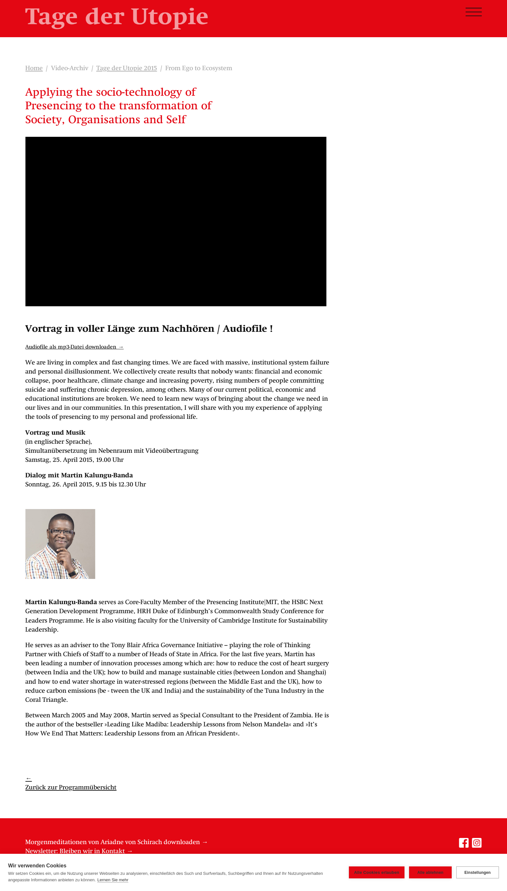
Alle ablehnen (430, 872)
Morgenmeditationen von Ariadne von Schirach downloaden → (116, 842)
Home (34, 68)
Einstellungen (477, 872)
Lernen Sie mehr (112, 879)
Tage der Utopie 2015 (126, 68)
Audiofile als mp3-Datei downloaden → (74, 347)
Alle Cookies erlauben (376, 872)
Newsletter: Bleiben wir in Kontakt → (79, 851)
